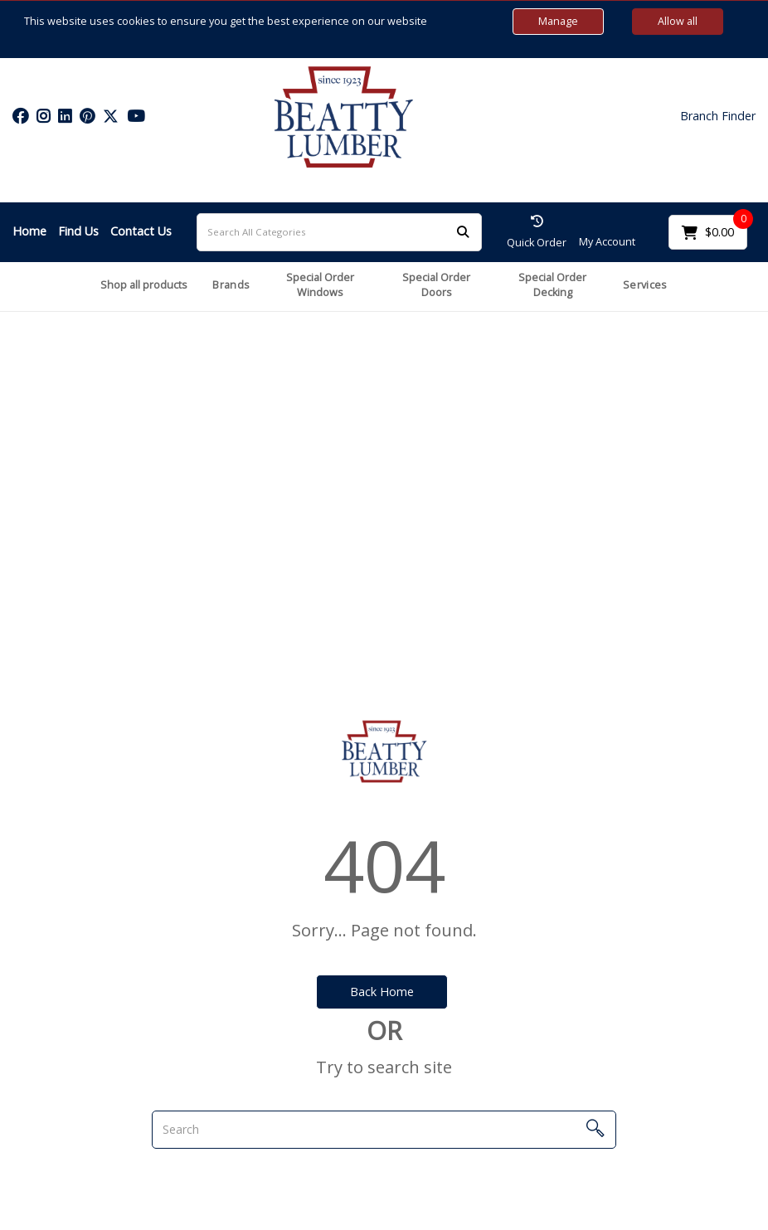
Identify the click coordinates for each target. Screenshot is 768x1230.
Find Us (78, 231)
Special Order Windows (320, 285)
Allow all (678, 21)
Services (645, 285)
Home (29, 231)
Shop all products (143, 285)
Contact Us (141, 231)
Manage (558, 21)
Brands (231, 285)
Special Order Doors (436, 285)
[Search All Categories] (339, 232)
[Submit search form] (463, 231)
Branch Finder (718, 116)
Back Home (382, 991)
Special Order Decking (552, 285)
